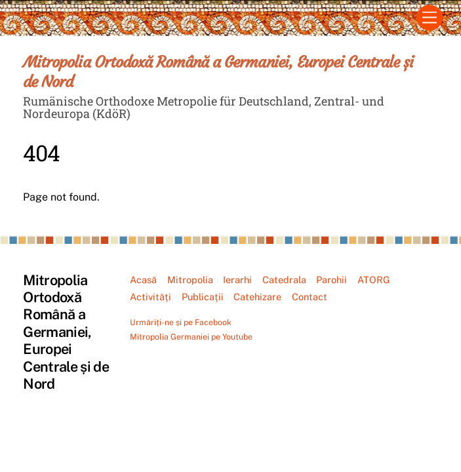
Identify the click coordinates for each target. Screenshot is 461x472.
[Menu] (429, 18)
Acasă (143, 279)
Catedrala (284, 279)
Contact (309, 296)
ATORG (373, 279)
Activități (150, 296)
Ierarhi (237, 279)
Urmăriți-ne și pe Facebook (180, 322)
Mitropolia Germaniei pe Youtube (191, 337)
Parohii (331, 279)
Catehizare (257, 296)
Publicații (203, 296)
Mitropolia (190, 279)
